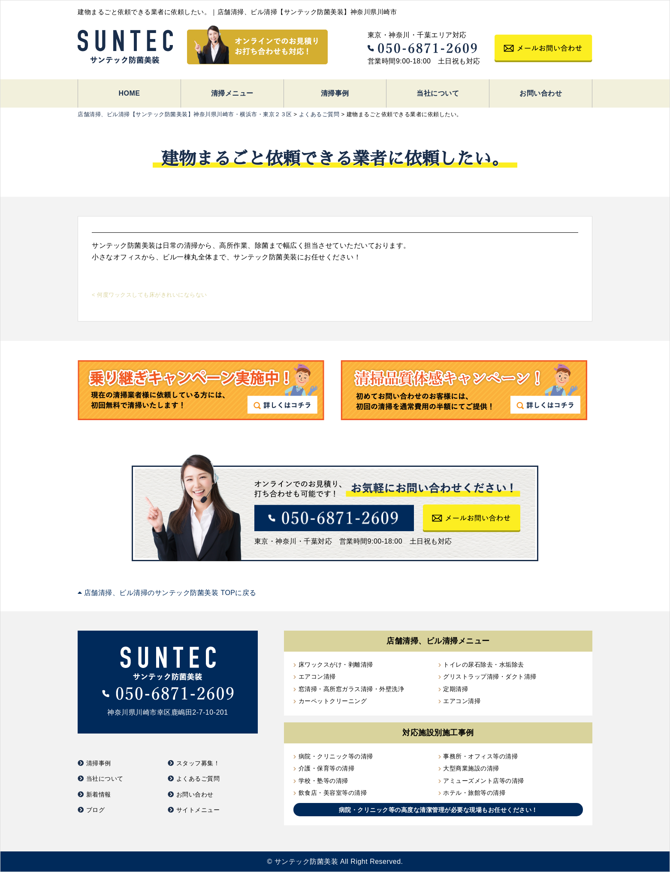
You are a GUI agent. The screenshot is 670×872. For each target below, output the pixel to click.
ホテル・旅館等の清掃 (474, 792)
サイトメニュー (198, 809)
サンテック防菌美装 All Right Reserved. (339, 861)
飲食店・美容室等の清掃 (333, 792)
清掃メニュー (232, 93)
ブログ (95, 809)
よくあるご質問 (198, 778)
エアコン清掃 (317, 676)
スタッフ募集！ (198, 763)
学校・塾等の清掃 (323, 780)
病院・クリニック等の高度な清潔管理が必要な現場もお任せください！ (438, 809)
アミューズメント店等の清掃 (483, 780)
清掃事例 (335, 93)
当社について (437, 93)
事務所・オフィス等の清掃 (480, 756)
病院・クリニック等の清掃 (336, 756)
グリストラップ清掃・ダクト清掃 (490, 676)
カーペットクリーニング (333, 701)
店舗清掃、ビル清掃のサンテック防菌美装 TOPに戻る (167, 592)
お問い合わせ (540, 93)
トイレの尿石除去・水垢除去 (483, 664)
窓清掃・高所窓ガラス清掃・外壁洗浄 (351, 689)
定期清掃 (455, 689)
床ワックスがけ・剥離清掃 (336, 664)
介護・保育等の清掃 (327, 768)
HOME (129, 93)
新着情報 (98, 794)
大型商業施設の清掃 (471, 768)
